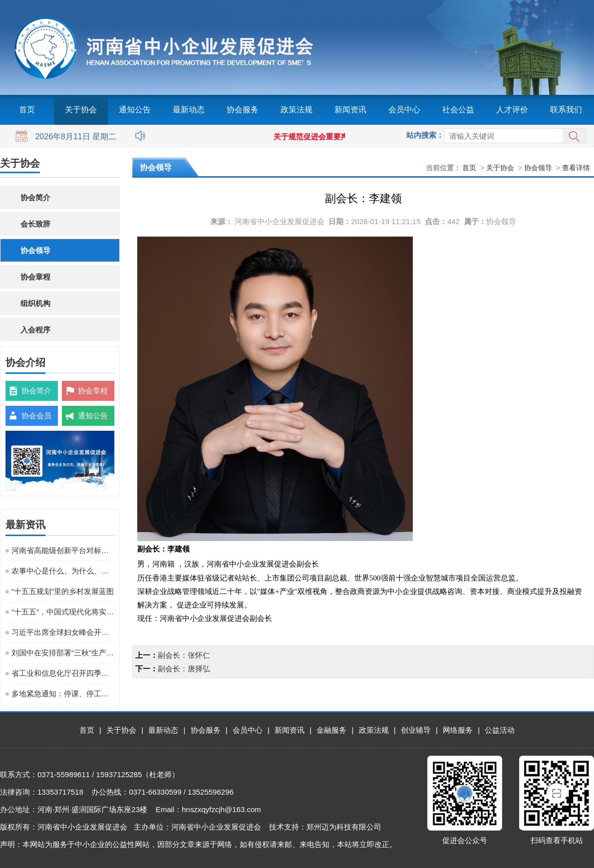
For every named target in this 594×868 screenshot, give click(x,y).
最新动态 (189, 109)
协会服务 (243, 109)
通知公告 (135, 109)
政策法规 (296, 109)
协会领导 (35, 250)
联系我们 (566, 109)
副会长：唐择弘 (184, 668)
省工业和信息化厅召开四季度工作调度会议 (62, 673)
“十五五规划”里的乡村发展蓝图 (62, 591)
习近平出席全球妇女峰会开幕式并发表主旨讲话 (62, 632)
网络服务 (458, 730)
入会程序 (35, 329)
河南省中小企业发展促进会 (279, 221)
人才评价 (512, 109)
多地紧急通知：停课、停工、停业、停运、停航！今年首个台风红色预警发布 (62, 693)
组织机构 (35, 303)
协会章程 (35, 277)
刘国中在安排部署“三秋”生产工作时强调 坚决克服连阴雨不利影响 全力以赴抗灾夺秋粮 (62, 652)
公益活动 (500, 730)
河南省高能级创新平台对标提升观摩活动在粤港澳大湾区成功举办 (62, 550)
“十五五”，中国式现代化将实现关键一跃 (62, 611)
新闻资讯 (350, 109)
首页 (27, 109)
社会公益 (458, 109)
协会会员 (36, 415)
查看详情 (576, 168)
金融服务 (331, 730)
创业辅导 (416, 730)
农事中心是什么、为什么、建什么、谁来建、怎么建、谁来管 (62, 571)
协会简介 (35, 197)
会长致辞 (35, 224)
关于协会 (81, 109)
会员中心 (404, 109)
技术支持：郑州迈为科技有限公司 (325, 827)
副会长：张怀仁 (184, 655)
